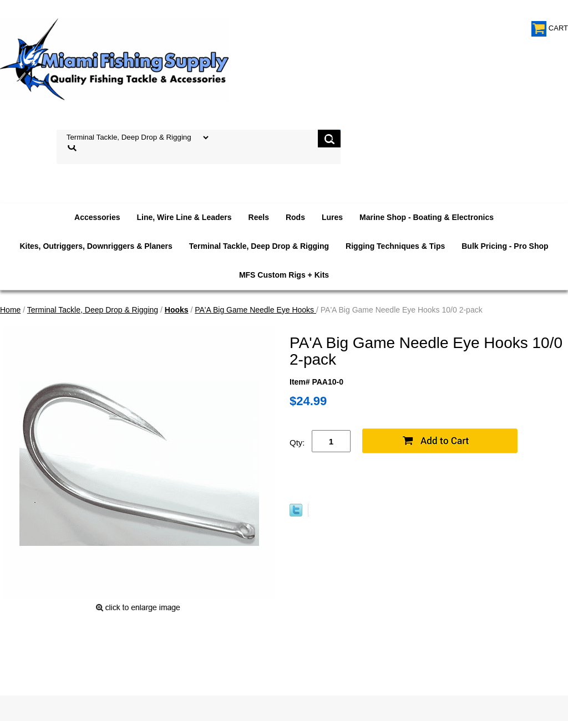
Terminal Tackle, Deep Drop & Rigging (259, 246)
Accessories (97, 217)
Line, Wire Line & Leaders (184, 217)
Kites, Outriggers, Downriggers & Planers (95, 246)
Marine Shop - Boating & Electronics (426, 217)
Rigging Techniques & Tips (395, 246)
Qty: (297, 442)
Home (10, 309)
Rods (295, 217)
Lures (332, 217)
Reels (258, 217)
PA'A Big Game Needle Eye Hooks (255, 309)
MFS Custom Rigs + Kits (284, 274)
